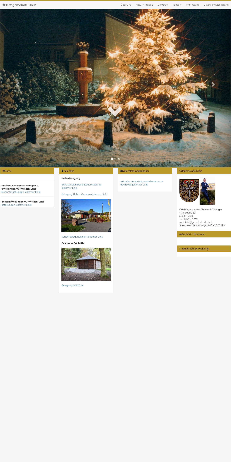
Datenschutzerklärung (216, 4)
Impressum (192, 4)
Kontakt (176, 4)
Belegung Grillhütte (72, 285)
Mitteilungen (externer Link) (16, 204)
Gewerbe (163, 4)
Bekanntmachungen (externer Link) (21, 192)
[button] (17, 83)
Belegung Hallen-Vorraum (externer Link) (84, 194)
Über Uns (126, 4)
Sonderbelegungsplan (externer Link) (82, 236)
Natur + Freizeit (144, 4)
